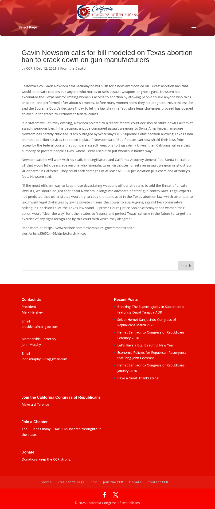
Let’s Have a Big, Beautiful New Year (145, 345)
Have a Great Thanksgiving (138, 378)
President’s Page (71, 482)
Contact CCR (158, 482)
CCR (29, 68)
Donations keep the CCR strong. (46, 459)
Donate (135, 482)
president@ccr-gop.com (40, 326)
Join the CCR (113, 482)
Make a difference (35, 404)
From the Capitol (73, 68)
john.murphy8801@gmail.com (44, 359)
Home (46, 482)
